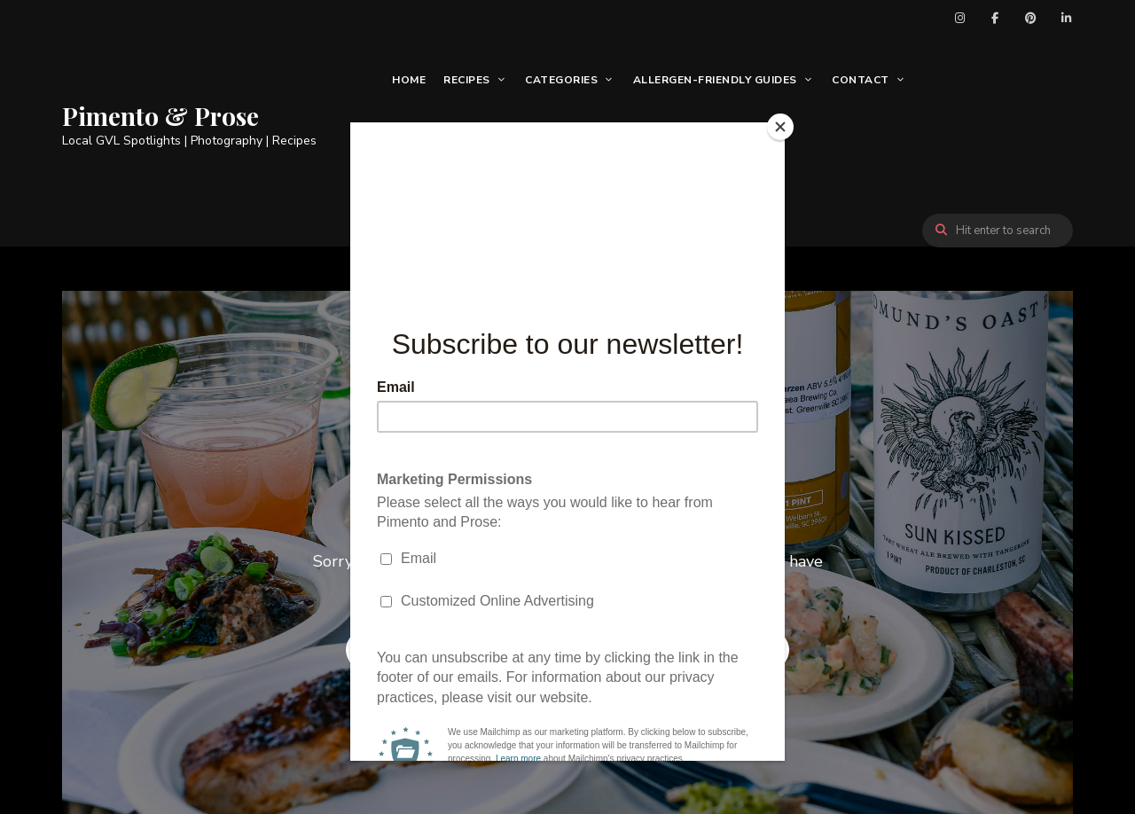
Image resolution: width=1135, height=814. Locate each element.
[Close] (780, 126)
